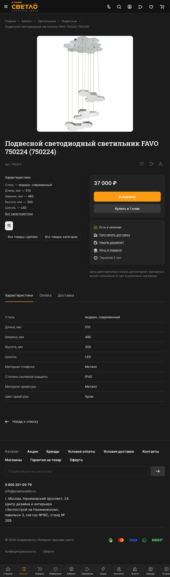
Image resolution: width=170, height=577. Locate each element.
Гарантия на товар (45, 460)
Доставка (66, 295)
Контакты (151, 451)
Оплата (45, 295)
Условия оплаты (81, 451)
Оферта (76, 460)
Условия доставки (119, 451)
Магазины (13, 460)
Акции (32, 451)
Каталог (12, 451)
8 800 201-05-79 (18, 485)
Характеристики (19, 295)
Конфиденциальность (20, 551)
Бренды (53, 451)
